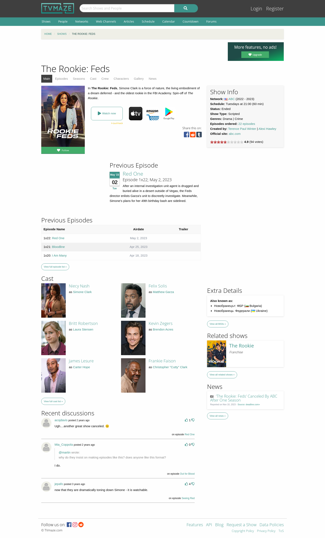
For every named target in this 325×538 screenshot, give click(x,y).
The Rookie (241, 346)
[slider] (226, 142)
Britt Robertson (83, 323)
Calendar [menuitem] (168, 21)
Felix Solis (158, 286)
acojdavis (61, 420)
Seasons (79, 78)
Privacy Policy (266, 531)
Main (46, 78)
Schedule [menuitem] (148, 21)
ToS (281, 531)
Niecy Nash (79, 286)
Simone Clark (82, 292)
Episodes (61, 78)
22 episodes (246, 123)
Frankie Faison (162, 361)
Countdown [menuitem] (191, 21)
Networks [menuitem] (81, 21)
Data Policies (272, 525)
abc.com (235, 133)
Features (195, 525)
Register (275, 8)
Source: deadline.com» (249, 404)
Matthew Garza (163, 292)
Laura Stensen (83, 329)
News (153, 78)
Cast (93, 78)
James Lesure (81, 361)
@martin (64, 452)
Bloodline (58, 246)
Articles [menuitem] (129, 21)
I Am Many (59, 255)
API (209, 525)
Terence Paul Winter (242, 128)
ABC (231, 99)
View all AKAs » (218, 324)
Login (256, 8)
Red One (133, 173)
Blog (219, 525)
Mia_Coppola (64, 444)
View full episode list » (55, 266)
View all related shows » (222, 374)
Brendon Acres (163, 329)
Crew (105, 78)
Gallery (139, 78)
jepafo (59, 484)
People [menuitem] (63, 21)
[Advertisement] (131, 51)
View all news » (218, 416)
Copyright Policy (243, 531)
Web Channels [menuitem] (106, 21)
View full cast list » (53, 401)
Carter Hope (81, 367)
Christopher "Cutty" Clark (170, 367)
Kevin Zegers (160, 323)
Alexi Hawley (267, 128)
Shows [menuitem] (46, 21)
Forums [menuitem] (211, 21)
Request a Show (241, 525)
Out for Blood (187, 473)
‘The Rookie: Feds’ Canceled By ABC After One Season (244, 398)
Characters (121, 78)
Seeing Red (188, 498)
